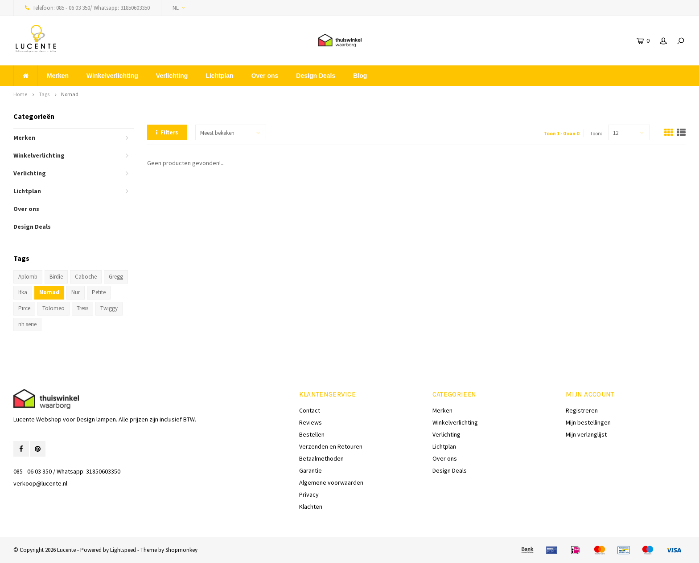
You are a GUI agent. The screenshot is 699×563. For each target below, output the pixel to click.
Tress (82, 308)
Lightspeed (123, 550)
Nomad (69, 94)
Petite (99, 292)
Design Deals (315, 75)
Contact (309, 410)
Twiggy (109, 308)
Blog (360, 75)
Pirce (24, 308)
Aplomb (27, 276)
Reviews (310, 422)
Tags (44, 94)
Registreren (582, 410)
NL (179, 8)
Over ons (265, 75)
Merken (58, 75)
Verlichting (172, 75)
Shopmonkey (181, 550)
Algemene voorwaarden (331, 482)
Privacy (309, 494)
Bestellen (312, 434)
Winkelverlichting (112, 75)
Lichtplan (219, 75)
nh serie (27, 324)
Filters (167, 132)
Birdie (56, 276)
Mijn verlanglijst (586, 434)
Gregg (116, 276)
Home (20, 94)
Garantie (310, 470)
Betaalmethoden (321, 458)
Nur (75, 292)
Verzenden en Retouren (330, 446)
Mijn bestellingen (588, 422)
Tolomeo (53, 308)
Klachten (310, 506)
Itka (22, 292)
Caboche (86, 276)
